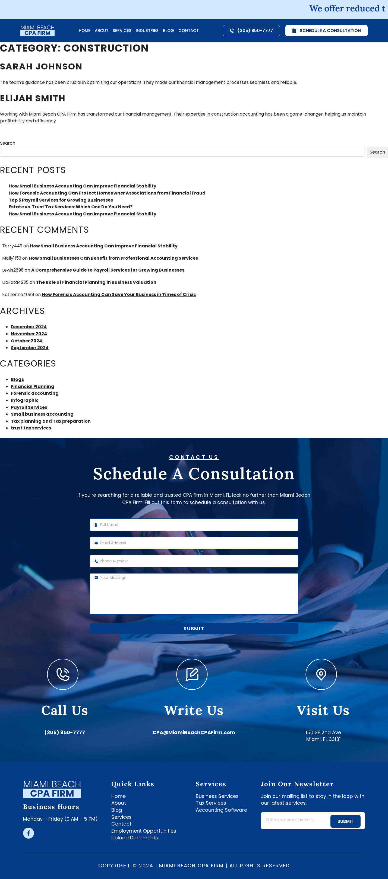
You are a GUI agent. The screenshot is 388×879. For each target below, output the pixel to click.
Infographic (25, 400)
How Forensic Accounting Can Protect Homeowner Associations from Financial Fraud (107, 193)
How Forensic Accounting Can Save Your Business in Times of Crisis (119, 294)
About (101, 30)
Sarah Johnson (41, 66)
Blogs (17, 379)
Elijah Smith (33, 98)
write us (194, 710)
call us (64, 710)
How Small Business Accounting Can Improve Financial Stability (82, 186)
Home (84, 30)
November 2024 (29, 334)
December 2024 (29, 327)
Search (7, 143)
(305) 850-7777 (64, 732)
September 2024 (30, 348)
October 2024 (26, 341)
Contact (188, 30)
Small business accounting (42, 414)
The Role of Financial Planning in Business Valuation (96, 282)
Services (122, 30)
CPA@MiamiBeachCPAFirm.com (194, 732)
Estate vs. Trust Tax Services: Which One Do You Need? (71, 207)
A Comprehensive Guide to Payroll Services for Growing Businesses (107, 270)
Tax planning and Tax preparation (51, 421)
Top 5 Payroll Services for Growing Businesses (61, 200)
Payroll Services (29, 407)
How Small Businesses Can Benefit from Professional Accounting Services (113, 258)
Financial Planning (32, 386)
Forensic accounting (35, 393)
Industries (147, 30)
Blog (168, 30)
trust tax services (31, 428)
